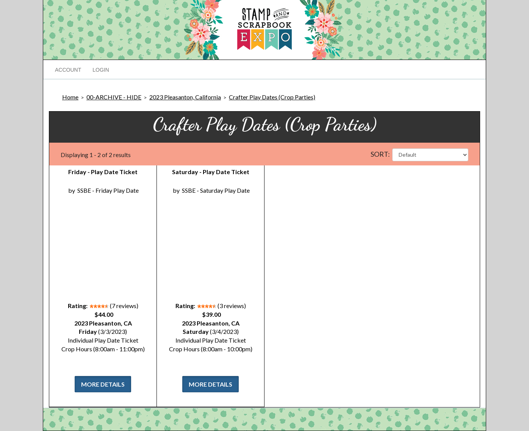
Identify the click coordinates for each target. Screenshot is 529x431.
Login (100, 70)
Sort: (380, 154)
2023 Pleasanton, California (185, 97)
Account (68, 70)
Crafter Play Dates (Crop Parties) (272, 97)
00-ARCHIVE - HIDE (113, 97)
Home (70, 97)
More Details (103, 384)
